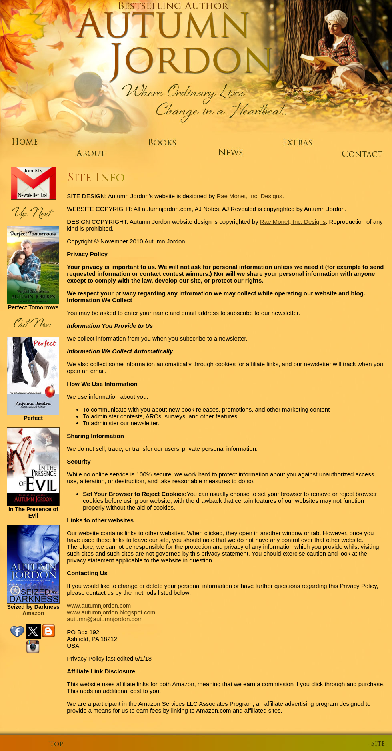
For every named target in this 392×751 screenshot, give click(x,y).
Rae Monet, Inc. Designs (249, 196)
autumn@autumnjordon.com (105, 619)
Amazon (33, 613)
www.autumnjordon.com (99, 605)
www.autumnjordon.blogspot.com (111, 612)
